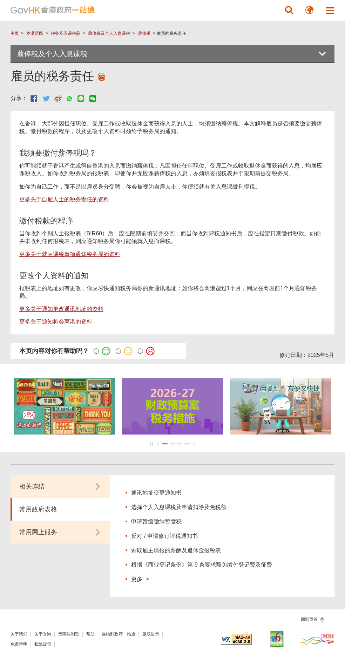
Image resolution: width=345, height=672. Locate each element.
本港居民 (34, 33)
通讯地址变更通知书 (156, 493)
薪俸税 (144, 33)
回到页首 (310, 619)
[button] (289, 10)
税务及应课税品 (65, 33)
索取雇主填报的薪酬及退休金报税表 (176, 550)
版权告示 (150, 634)
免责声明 (19, 644)
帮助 (90, 634)
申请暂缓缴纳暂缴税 (156, 521)
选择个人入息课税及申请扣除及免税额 (178, 507)
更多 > (140, 579)
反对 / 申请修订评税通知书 (164, 536)
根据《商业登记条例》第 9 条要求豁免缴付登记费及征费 (201, 565)
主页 (15, 33)
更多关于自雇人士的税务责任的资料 (64, 199)
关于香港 (42, 634)
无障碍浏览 (68, 634)
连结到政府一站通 (118, 634)
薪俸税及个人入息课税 (109, 33)
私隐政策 (42, 644)
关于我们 (19, 634)
